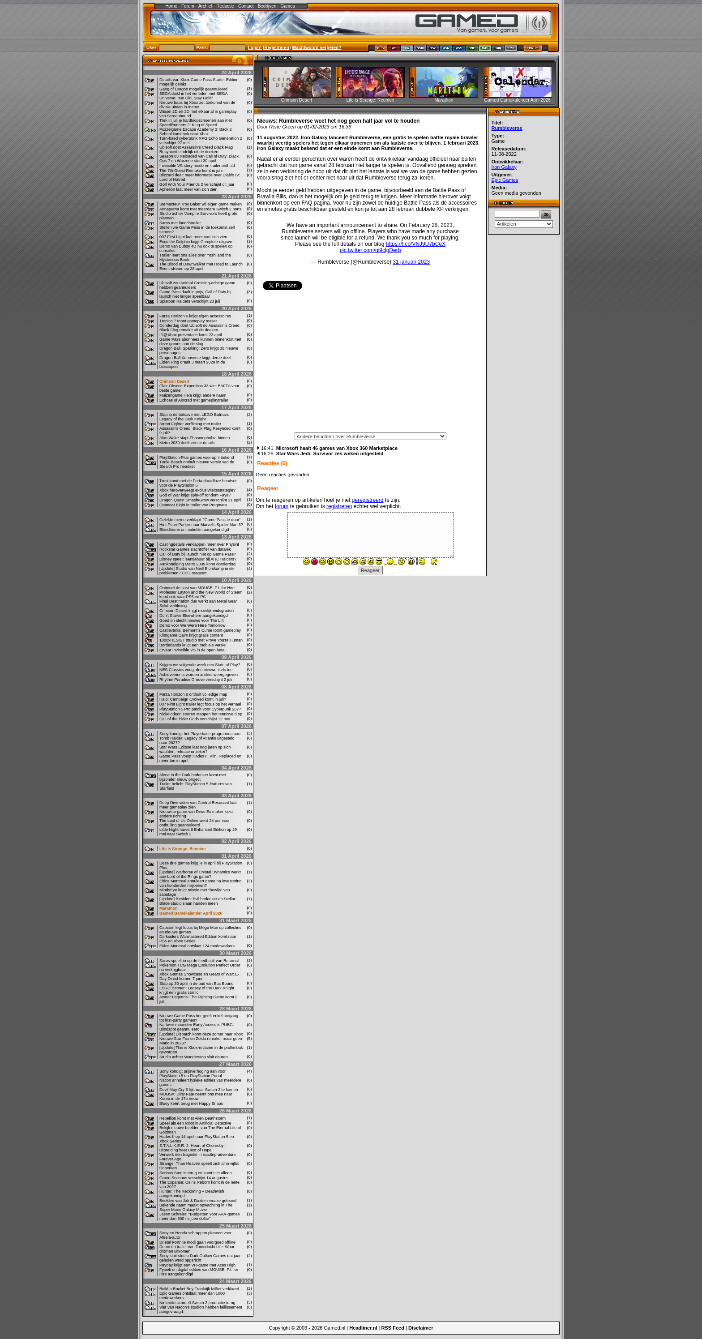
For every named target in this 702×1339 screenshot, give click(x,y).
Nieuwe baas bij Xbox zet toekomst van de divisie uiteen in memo (197, 104)
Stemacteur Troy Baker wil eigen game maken (200, 204)
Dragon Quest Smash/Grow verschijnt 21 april (200, 500)
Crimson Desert (174, 381)
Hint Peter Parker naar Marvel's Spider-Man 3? (201, 524)
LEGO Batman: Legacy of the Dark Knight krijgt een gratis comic (196, 990)
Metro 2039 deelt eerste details (187, 443)
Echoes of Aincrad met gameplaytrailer (193, 400)
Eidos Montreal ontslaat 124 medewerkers (197, 946)
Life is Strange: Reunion (182, 849)
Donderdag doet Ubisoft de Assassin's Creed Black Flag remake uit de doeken (199, 327)
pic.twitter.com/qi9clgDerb (370, 250)
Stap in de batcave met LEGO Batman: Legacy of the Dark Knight (194, 416)
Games (288, 6)
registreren (339, 506)
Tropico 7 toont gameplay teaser (188, 321)
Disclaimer (420, 1327)
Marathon (168, 908)
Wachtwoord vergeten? (316, 47)
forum (282, 506)
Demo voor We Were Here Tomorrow (192, 625)
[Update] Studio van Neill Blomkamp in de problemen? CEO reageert (196, 570)
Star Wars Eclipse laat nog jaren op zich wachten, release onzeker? (195, 749)
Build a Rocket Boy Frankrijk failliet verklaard (199, 1289)
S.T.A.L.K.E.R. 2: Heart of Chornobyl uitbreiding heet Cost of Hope (192, 1147)
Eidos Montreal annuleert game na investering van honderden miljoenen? (200, 883)
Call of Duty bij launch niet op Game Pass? (197, 554)
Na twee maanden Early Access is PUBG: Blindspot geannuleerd (196, 1026)
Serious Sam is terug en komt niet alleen (195, 1173)
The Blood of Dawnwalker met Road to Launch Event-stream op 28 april (201, 266)
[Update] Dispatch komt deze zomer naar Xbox (201, 1034)
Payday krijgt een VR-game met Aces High (197, 1265)
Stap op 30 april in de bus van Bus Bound (196, 983)
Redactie (225, 6)
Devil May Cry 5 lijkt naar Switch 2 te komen (198, 1089)
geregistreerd (368, 500)
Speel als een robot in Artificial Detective (195, 1123)
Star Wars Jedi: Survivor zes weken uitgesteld (330, 453)
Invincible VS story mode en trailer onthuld (197, 165)
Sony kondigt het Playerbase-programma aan (199, 734)
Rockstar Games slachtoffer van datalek (195, 549)
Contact (245, 6)
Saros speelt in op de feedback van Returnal (199, 960)
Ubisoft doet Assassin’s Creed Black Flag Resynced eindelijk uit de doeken (196, 149)
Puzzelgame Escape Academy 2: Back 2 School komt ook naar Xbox (195, 131)
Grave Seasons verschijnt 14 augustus (193, 1178)
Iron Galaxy (504, 167)
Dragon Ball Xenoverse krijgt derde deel (195, 357)
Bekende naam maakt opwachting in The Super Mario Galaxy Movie (195, 1207)
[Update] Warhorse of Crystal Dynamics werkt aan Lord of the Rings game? (200, 874)
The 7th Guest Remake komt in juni (191, 170)
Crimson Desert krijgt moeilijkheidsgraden (196, 610)
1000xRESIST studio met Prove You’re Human (201, 640)
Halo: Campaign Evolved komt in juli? (192, 699)
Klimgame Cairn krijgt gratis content (191, 635)
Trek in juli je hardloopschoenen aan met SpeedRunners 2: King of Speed (195, 122)
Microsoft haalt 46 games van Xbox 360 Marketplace (337, 448)
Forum (187, 6)
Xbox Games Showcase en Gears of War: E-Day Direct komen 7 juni (199, 976)
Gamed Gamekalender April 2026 (190, 913)
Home (171, 6)
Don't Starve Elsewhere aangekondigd (193, 615)
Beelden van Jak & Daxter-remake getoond (197, 1200)
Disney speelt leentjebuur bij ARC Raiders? (197, 559)
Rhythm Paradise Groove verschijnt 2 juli (195, 679)
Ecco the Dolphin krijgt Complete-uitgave (195, 242)
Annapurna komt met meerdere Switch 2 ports (200, 209)
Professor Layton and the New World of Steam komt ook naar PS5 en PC (200, 594)
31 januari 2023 (411, 262)
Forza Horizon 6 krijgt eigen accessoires (195, 316)
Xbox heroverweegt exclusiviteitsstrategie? (197, 490)
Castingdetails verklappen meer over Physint (199, 544)
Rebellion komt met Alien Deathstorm (192, 1118)
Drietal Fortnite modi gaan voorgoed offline (197, 1242)
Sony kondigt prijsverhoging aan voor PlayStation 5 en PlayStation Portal (192, 1073)
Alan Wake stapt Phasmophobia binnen (194, 438)
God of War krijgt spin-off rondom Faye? (195, 495)
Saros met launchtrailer (180, 223)
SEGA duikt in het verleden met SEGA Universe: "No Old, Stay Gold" (193, 95)
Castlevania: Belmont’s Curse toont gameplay (200, 630)
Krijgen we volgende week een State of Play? (199, 665)
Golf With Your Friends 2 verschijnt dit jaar (197, 184)
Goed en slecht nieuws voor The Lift (191, 620)
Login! (255, 47)
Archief (205, 6)
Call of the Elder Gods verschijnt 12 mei (194, 719)
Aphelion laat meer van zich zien (188, 189)
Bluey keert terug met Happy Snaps (191, 1103)
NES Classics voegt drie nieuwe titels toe (196, 669)
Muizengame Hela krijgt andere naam (193, 395)
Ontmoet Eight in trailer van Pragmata (193, 505)
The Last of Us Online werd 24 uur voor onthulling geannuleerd (194, 822)
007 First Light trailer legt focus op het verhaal (200, 704)
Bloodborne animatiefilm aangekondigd (194, 529)
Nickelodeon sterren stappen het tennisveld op (200, 714)
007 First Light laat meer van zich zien (193, 237)
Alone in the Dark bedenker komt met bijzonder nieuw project (192, 777)
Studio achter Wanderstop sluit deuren (193, 1057)
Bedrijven (267, 6)
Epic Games (505, 180)
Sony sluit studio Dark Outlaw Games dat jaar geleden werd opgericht (200, 1257)
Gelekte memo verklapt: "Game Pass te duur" (199, 520)
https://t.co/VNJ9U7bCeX (415, 244)
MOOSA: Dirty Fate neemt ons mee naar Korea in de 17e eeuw (195, 1096)
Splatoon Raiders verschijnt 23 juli (189, 301)
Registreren (276, 47)
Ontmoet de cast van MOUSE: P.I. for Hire (197, 588)
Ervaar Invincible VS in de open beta (192, 650)
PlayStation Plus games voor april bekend (196, 457)
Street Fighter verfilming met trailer (190, 424)
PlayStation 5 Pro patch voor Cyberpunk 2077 (200, 709)
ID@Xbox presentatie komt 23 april (190, 335)
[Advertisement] (370, 364)
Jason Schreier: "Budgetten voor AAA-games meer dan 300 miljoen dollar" (199, 1216)
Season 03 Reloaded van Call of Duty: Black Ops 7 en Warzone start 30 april (199, 158)
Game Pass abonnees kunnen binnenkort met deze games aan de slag (200, 341)
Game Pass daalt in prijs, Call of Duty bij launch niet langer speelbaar (195, 294)
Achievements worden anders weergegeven (198, 674)
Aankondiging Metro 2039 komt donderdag (197, 564)
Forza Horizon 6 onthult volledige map (193, 694)
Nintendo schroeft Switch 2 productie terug (197, 1302)
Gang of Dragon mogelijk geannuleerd (193, 89)
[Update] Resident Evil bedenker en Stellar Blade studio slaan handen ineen (197, 901)
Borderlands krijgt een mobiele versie (192, 645)
